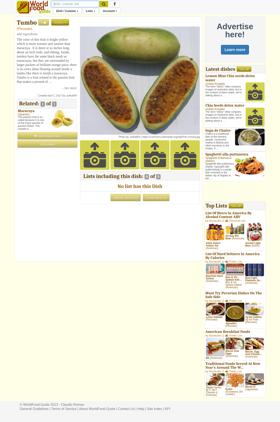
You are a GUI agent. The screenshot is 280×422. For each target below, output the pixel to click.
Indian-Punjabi (215, 83)
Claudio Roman (72, 404)
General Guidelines (34, 409)
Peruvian (24, 29)
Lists (90, 11)
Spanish (24, 114)
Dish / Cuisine (67, 11)
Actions (60, 22)
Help (140, 409)
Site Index (154, 409)
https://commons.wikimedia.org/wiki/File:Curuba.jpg (171, 136)
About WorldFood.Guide (97, 409)
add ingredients (27, 34)
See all (244, 69)
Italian (210, 160)
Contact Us (126, 409)
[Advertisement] (47, 211)
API (167, 409)
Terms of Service (63, 409)
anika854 (71, 95)
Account (110, 11)
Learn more (235, 50)
